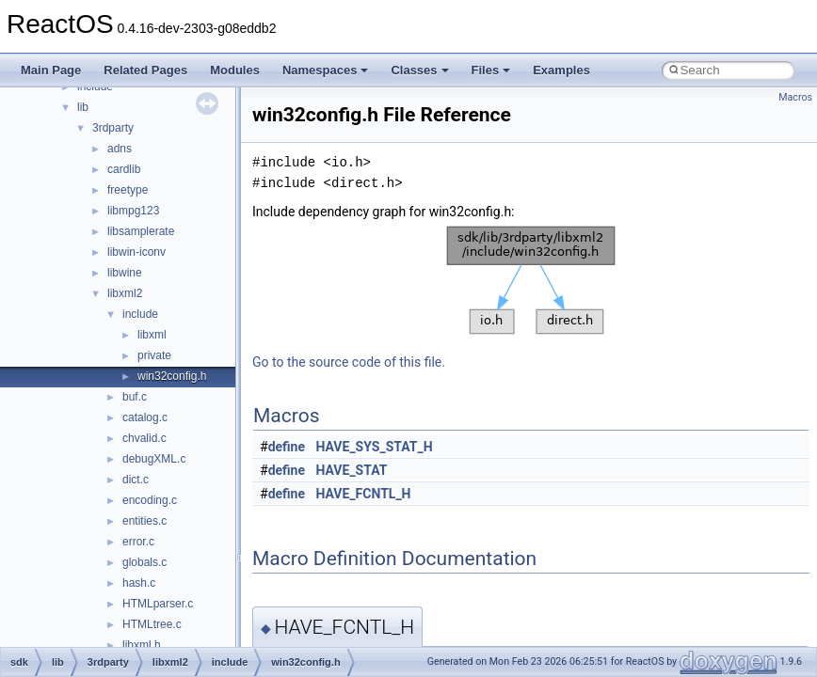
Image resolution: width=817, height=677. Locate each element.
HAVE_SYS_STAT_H (374, 446)
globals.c (144, 562)
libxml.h (141, 645)
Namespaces (325, 70)
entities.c (144, 520)
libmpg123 (133, 210)
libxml (152, 334)
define (286, 446)
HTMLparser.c (157, 603)
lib (82, 107)
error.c (138, 541)
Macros (795, 97)
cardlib (123, 169)
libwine (124, 272)
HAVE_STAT (352, 470)
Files (491, 70)
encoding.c (149, 500)
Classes (419, 70)
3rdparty (113, 127)
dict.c (135, 479)
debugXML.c (153, 458)
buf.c (134, 396)
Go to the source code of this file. (348, 362)
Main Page (51, 70)
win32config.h (171, 376)
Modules (235, 70)
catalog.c (145, 417)
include (140, 314)
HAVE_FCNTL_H (363, 493)
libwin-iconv (136, 252)
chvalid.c (144, 438)
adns (119, 148)
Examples (561, 70)
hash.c (138, 583)
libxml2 (124, 293)
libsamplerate (140, 231)
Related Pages (145, 70)
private (154, 355)
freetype (127, 190)
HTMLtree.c (152, 624)
